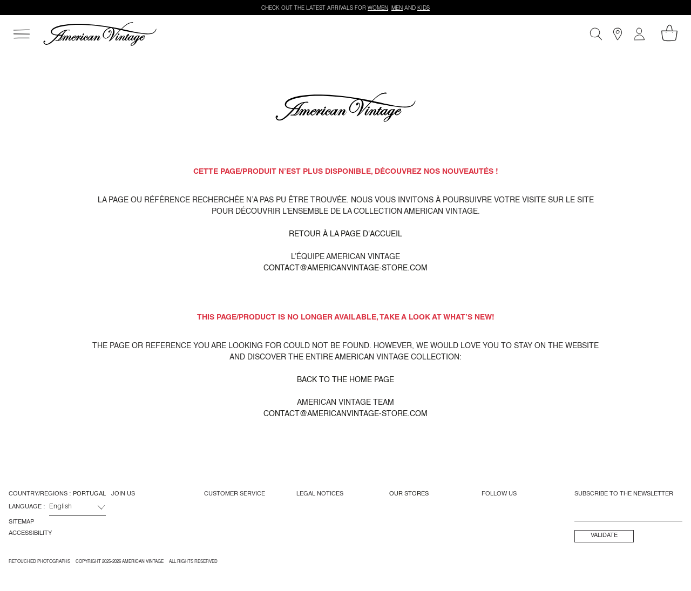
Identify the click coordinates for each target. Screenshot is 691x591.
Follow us (499, 494)
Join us (123, 494)
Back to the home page (345, 380)
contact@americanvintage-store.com (345, 268)
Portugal (89, 494)
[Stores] (617, 34)
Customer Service (234, 494)
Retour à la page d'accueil (345, 234)
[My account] (639, 34)
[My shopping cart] (669, 33)
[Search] (596, 34)
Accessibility (30, 533)
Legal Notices (319, 494)
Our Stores (409, 494)
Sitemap (21, 522)
